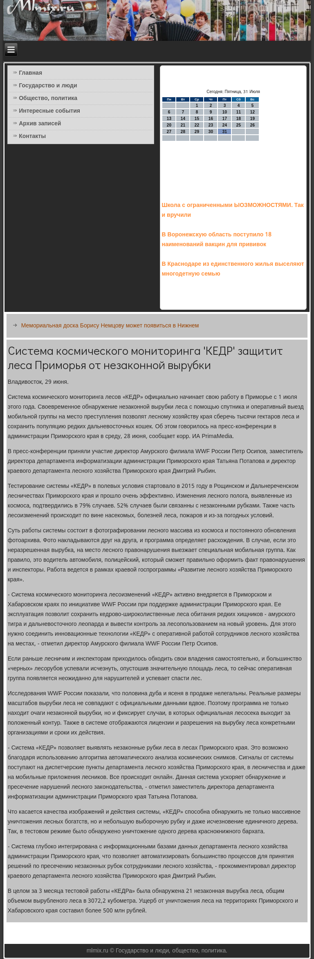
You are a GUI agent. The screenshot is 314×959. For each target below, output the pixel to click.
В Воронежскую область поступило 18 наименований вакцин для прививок (216, 239)
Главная (30, 73)
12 (252, 112)
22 (197, 125)
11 (238, 112)
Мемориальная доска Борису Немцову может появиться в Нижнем (110, 326)
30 (211, 131)
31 (224, 131)
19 (252, 118)
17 (224, 118)
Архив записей (40, 124)
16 (211, 118)
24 (224, 125)
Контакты (32, 136)
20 (169, 125)
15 (197, 118)
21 (183, 125)
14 (183, 118)
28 (183, 131)
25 (238, 125)
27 (169, 131)
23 (211, 125)
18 (238, 118)
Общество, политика (48, 98)
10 (224, 112)
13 (169, 118)
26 (252, 125)
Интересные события (49, 111)
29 (197, 131)
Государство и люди (48, 86)
